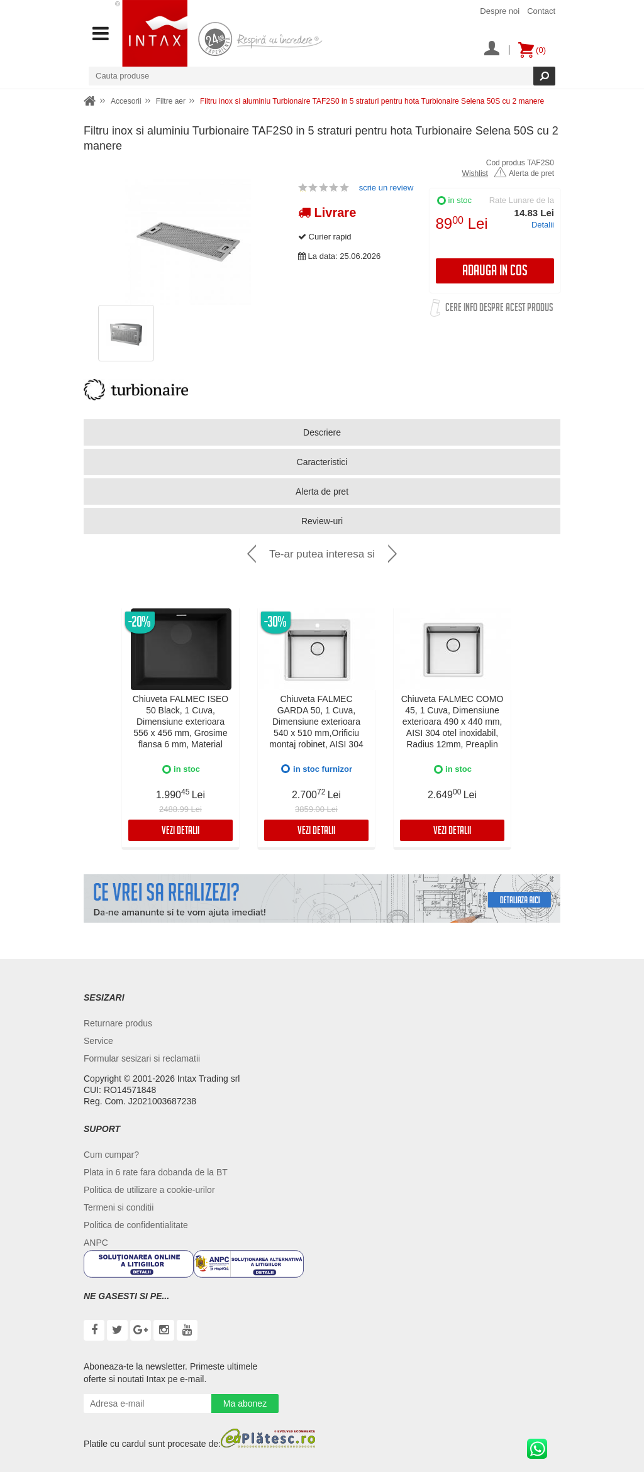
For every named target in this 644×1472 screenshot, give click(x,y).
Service (98, 1041)
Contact (541, 11)
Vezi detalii (180, 831)
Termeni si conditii (118, 1207)
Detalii (542, 224)
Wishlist (475, 173)
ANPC (96, 1243)
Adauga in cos (495, 272)
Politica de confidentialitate (136, 1225)
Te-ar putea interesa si (322, 554)
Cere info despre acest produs (499, 309)
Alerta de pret (524, 173)
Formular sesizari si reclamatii (142, 1058)
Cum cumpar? (111, 1155)
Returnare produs (118, 1023)
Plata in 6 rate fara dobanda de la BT (156, 1172)
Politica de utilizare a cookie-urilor (149, 1190)
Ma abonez (245, 1403)
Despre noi (499, 11)
